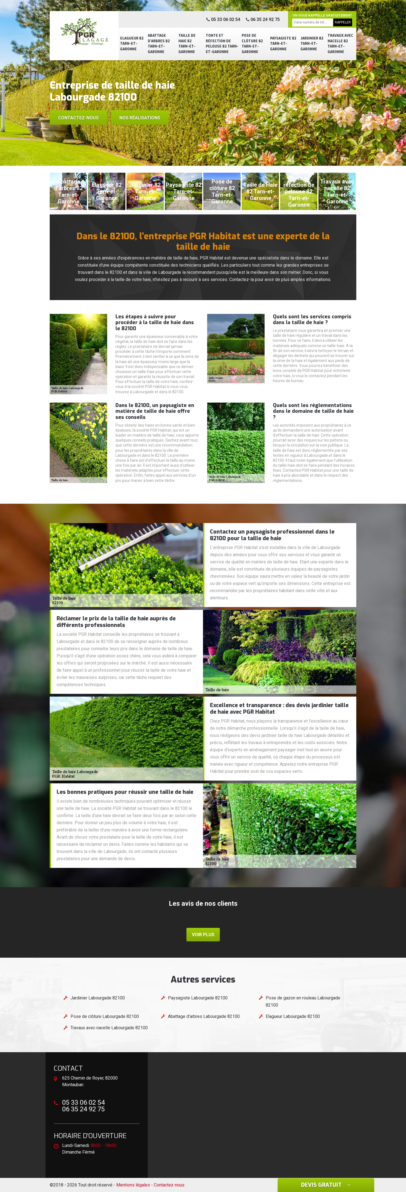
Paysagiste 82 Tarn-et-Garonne (283, 43)
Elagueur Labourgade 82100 (293, 1016)
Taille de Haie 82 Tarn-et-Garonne (187, 43)
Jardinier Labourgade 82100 (97, 998)
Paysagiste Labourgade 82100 (198, 998)
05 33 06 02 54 (223, 19)
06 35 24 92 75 (263, 19)
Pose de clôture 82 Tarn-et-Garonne (252, 43)
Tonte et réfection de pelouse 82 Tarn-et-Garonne (222, 43)
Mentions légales (133, 1185)
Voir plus (203, 934)
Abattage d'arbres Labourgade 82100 (204, 1016)
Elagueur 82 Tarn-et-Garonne (132, 43)
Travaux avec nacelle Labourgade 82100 (109, 1027)
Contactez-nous (78, 117)
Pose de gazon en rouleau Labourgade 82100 (303, 1001)
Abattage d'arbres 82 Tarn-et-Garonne (159, 43)
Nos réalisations (139, 117)
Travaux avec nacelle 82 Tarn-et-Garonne (340, 43)
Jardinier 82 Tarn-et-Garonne (311, 43)
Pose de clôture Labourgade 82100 (104, 1016)
